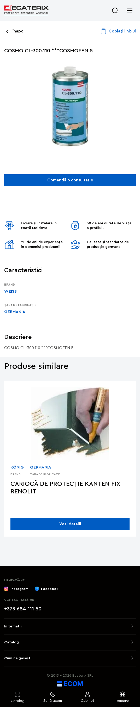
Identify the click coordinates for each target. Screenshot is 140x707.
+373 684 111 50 (23, 608)
